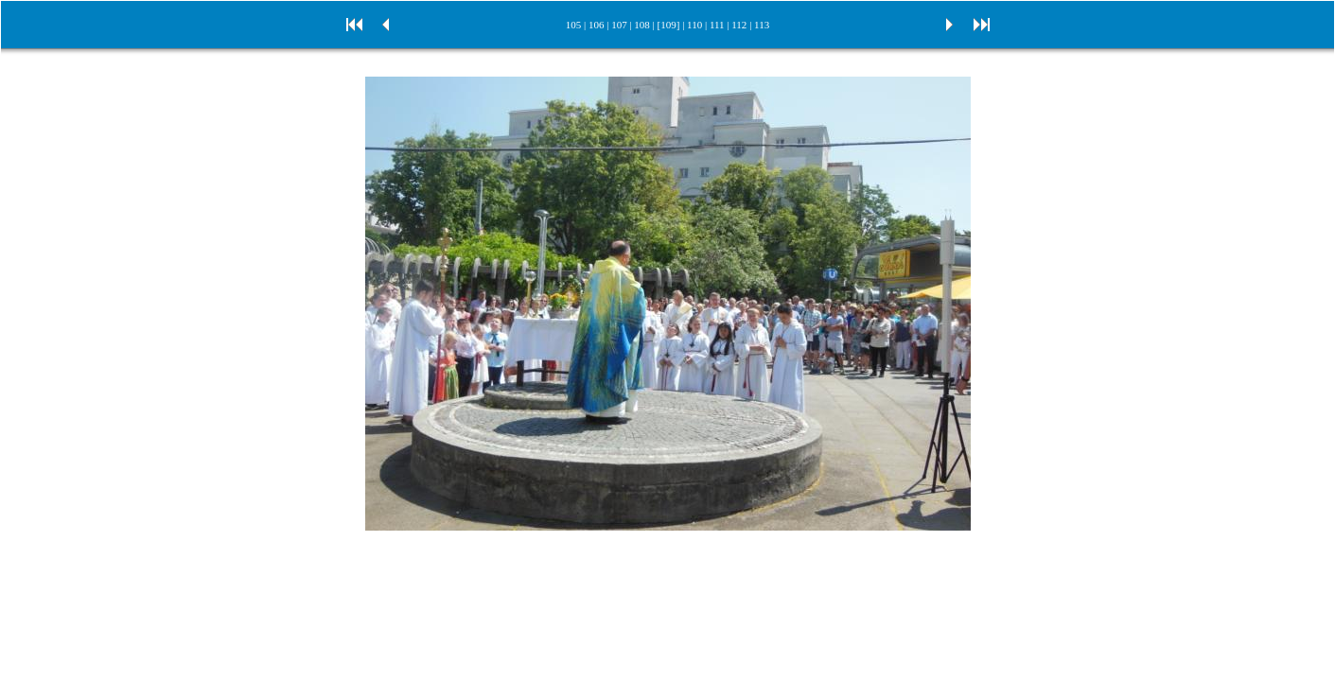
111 (717, 24)
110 (694, 24)
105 (574, 24)
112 (739, 24)
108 (642, 24)
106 (596, 24)
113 (761, 24)
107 (619, 24)
